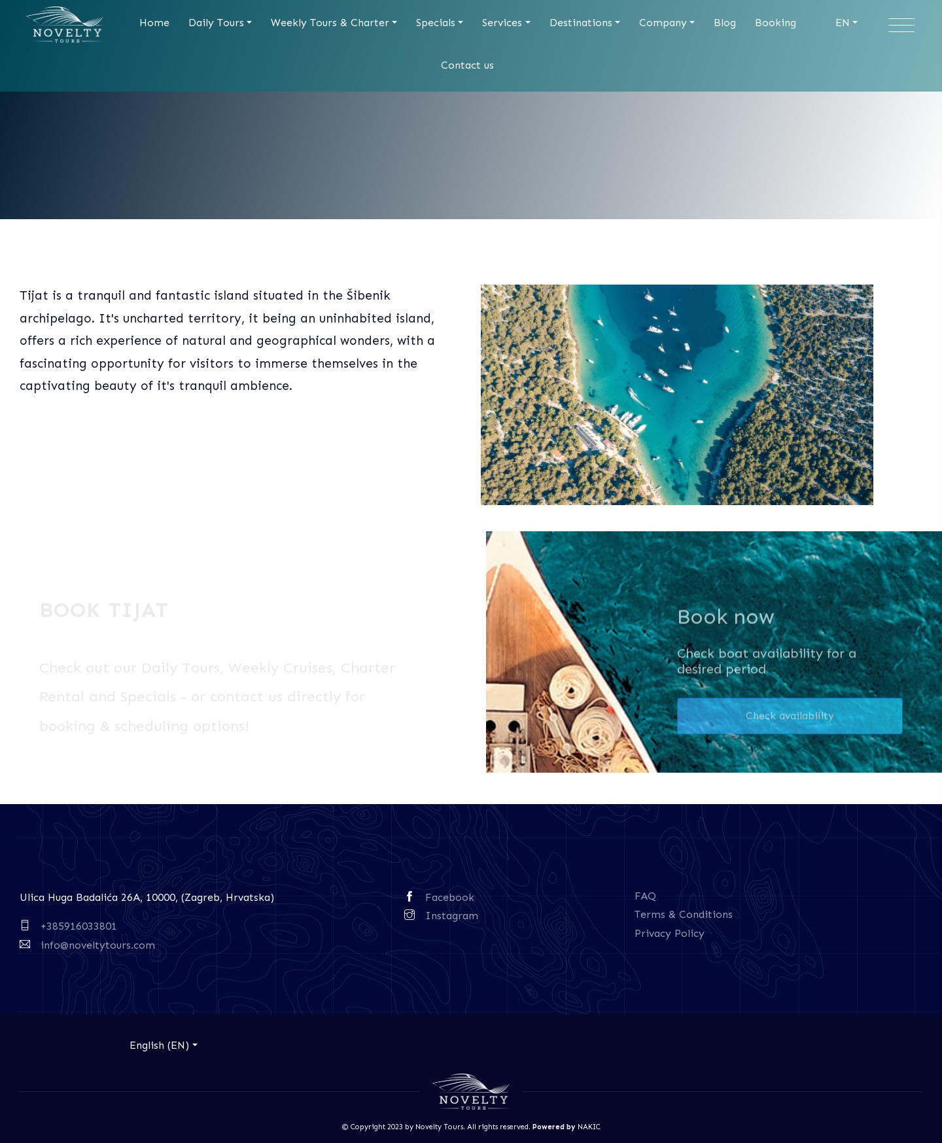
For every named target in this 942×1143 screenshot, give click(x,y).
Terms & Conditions (684, 914)
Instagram (451, 915)
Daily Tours (216, 22)
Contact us (467, 65)
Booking (775, 22)
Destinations (581, 22)
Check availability (790, 718)
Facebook (449, 897)
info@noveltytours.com (98, 945)
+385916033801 (79, 926)
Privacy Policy (670, 933)
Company (663, 22)
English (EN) (159, 1045)
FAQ (645, 896)
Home (154, 22)
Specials (435, 22)
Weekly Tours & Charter (330, 22)
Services (502, 22)
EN (842, 22)
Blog (725, 22)
